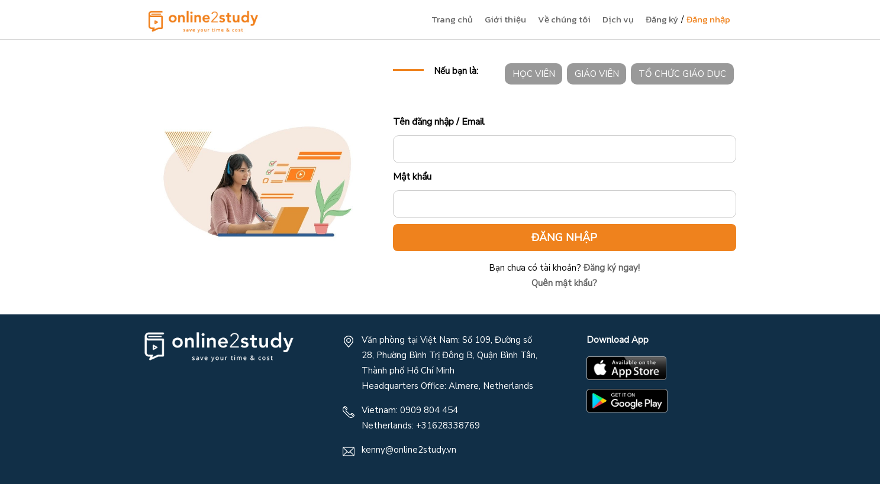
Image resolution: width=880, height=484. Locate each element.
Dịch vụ (618, 19)
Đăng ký (662, 19)
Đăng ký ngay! (610, 268)
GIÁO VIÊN (597, 74)
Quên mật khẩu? (564, 283)
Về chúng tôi (564, 19)
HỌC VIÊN (533, 74)
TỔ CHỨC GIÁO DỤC (682, 74)
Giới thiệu (505, 19)
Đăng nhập (708, 19)
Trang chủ (452, 19)
